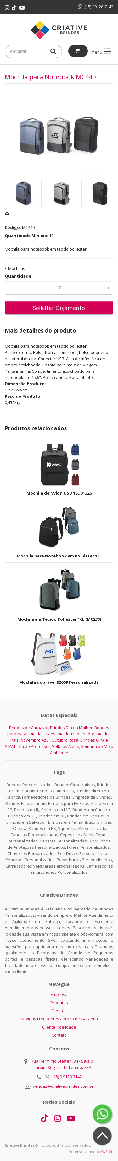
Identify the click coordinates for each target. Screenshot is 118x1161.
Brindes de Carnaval (28, 727)
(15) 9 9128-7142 (67, 1077)
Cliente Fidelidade (59, 1027)
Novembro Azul (35, 740)
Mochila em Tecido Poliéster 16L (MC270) (59, 619)
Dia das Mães (42, 734)
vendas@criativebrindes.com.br (63, 1086)
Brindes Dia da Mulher (71, 727)
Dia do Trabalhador (75, 734)
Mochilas (16, 268)
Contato (59, 1035)
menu (102, 52)
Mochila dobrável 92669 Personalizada (59, 682)
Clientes (59, 1010)
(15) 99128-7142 (95, 6)
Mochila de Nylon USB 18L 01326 (59, 493)
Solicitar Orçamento (59, 308)
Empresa (59, 994)
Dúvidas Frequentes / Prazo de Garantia (59, 1019)
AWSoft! (106, 1151)
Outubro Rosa (65, 740)
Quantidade (18, 276)
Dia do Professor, (34, 746)
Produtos (59, 1002)
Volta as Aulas (65, 746)
